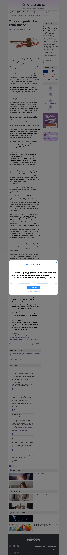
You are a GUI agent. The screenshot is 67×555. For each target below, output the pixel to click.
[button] (33, 291)
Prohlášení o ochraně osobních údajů (36, 279)
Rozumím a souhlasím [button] (33, 287)
